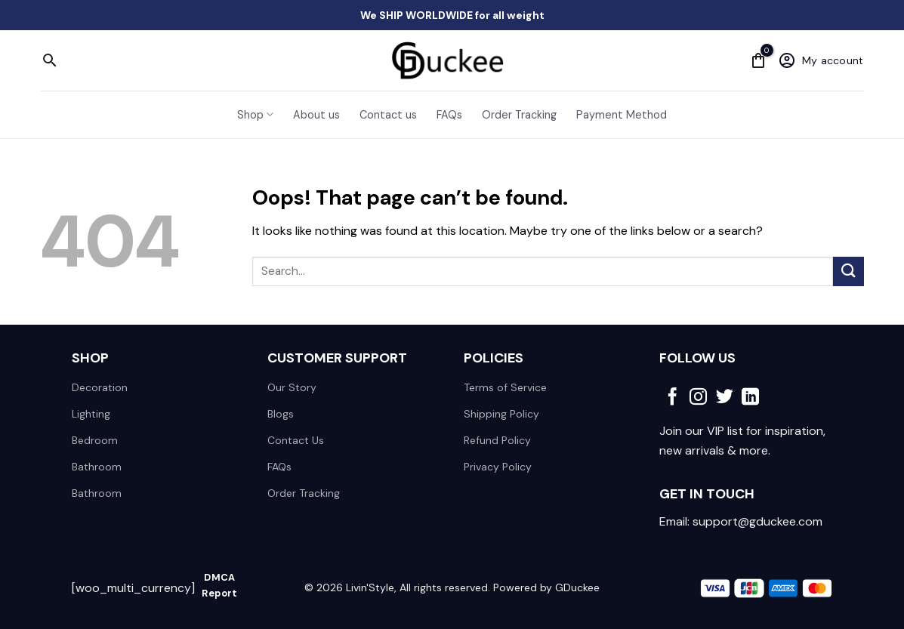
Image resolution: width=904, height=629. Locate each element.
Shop (255, 114)
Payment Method (621, 115)
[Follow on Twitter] (724, 398)
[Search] (50, 60)
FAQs (449, 115)
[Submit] (848, 271)
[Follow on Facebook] (672, 398)
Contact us (388, 115)
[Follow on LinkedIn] (750, 398)
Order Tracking (519, 115)
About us (316, 115)
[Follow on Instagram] (698, 398)
